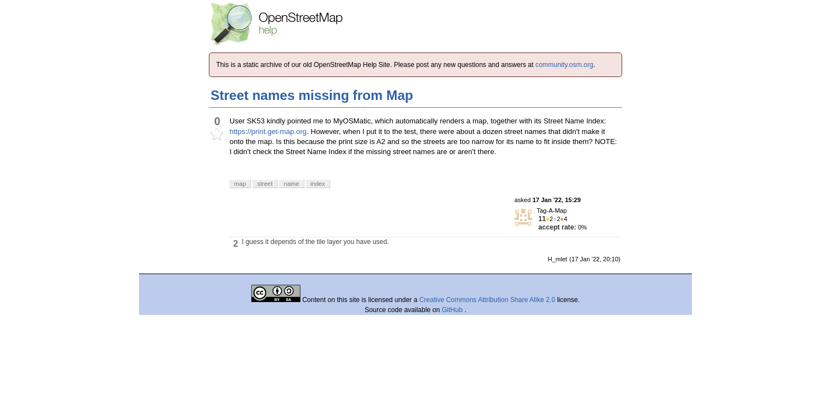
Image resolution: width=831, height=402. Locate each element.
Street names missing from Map (312, 95)
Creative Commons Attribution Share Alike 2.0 (487, 300)
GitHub (453, 310)
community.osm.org (565, 65)
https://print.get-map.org (268, 131)
